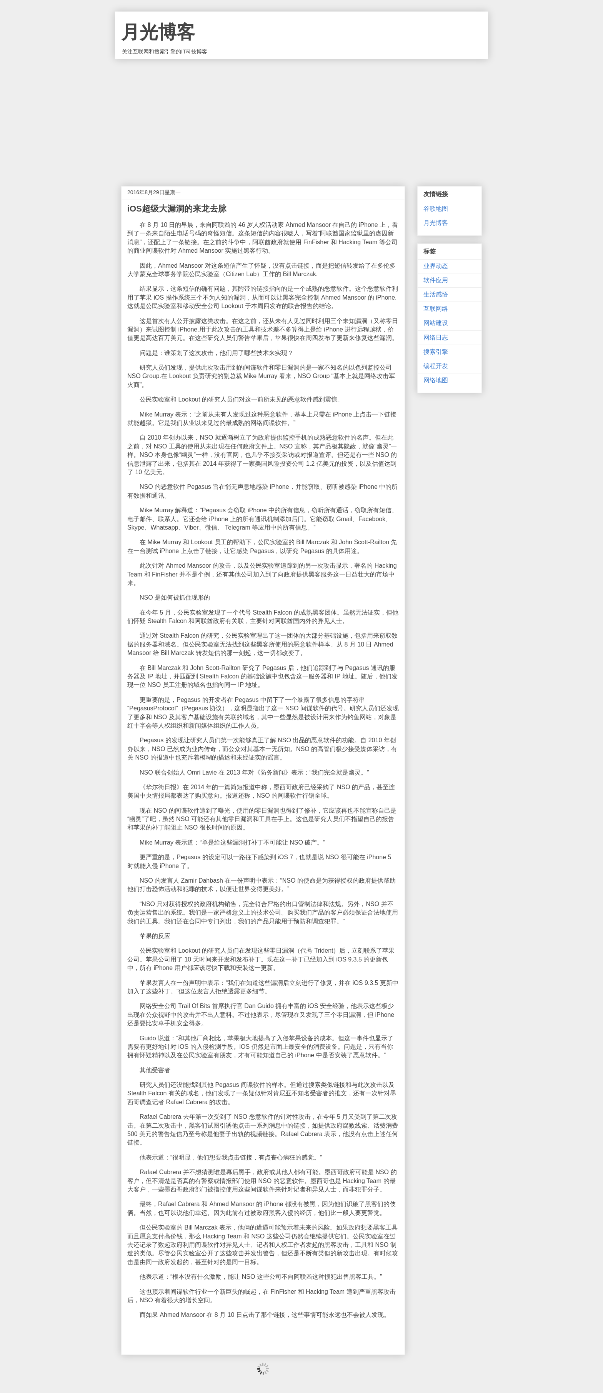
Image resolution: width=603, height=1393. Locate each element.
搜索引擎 (435, 351)
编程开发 (435, 366)
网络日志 (435, 337)
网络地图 (435, 380)
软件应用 (435, 280)
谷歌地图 (435, 208)
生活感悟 (435, 294)
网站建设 (435, 323)
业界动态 (435, 266)
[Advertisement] (301, 117)
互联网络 (435, 308)
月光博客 (158, 32)
